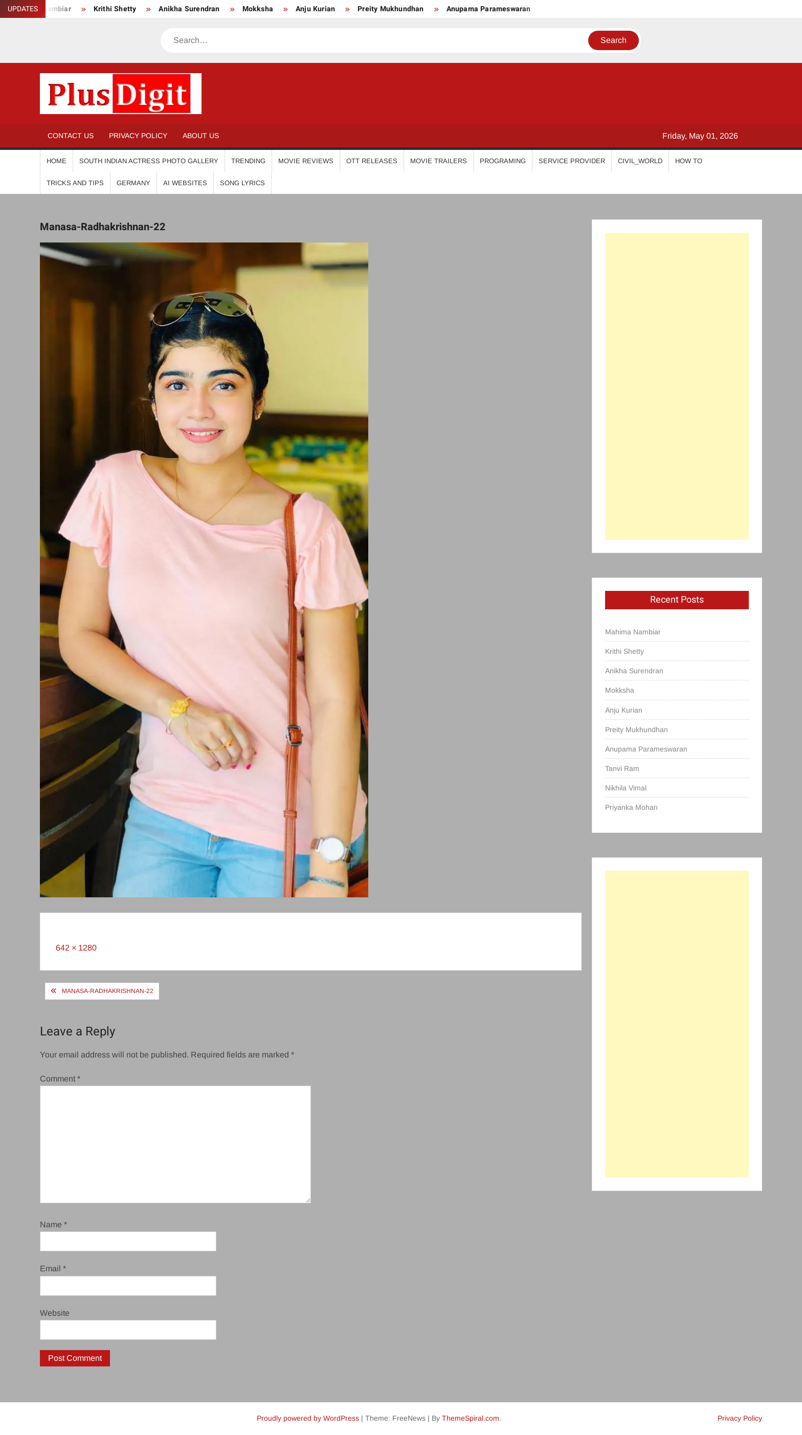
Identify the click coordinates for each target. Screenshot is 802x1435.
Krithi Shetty (115, 9)
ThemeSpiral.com (470, 1418)
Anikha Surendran (189, 9)
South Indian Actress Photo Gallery (148, 161)
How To (688, 161)
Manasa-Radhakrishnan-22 (107, 991)
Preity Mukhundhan (391, 9)
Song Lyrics (242, 183)
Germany (133, 183)
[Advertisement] (677, 386)
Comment (60, 1078)
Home (56, 161)
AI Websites (185, 183)
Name (53, 1224)
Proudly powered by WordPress (308, 1418)
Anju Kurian (315, 9)
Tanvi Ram (622, 768)
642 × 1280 (76, 947)
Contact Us (71, 135)
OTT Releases (371, 161)
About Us (201, 135)
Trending (248, 161)
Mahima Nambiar (633, 632)
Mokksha (257, 9)
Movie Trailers (438, 161)
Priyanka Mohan (631, 807)
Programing (503, 161)
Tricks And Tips (75, 183)
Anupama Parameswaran (489, 9)
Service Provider (572, 161)
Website (55, 1313)
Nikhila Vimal (626, 788)
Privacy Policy (138, 135)
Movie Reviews (305, 161)
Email (53, 1268)
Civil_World (640, 161)
